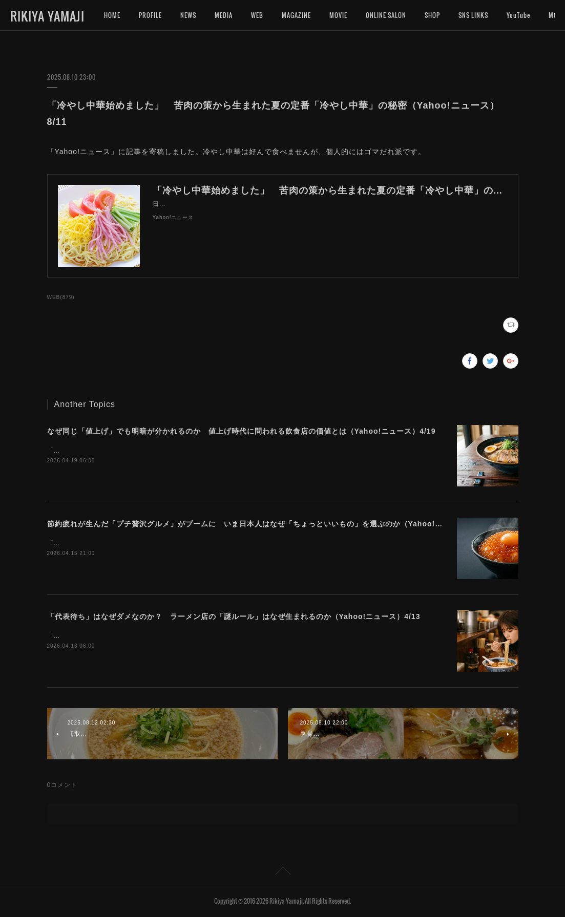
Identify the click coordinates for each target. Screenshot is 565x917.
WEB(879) (61, 297)
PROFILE (150, 15)
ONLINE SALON (386, 15)
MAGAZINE (296, 15)
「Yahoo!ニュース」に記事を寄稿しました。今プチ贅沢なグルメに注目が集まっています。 (184, 543)
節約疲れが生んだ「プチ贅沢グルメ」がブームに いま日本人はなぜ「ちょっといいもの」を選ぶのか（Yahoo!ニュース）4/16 (268, 524)
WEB (257, 15)
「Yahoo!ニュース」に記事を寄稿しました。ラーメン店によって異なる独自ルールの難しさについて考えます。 (214, 635)
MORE (515, 15)
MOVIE (338, 15)
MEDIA (224, 15)
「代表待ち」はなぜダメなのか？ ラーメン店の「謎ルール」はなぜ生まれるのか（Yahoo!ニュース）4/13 (234, 616)
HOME (112, 15)
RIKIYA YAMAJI (47, 16)
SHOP (432, 15)
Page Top (282, 872)
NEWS (188, 15)
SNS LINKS (473, 15)
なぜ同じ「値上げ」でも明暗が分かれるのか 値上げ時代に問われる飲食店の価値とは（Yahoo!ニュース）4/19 (241, 431)
